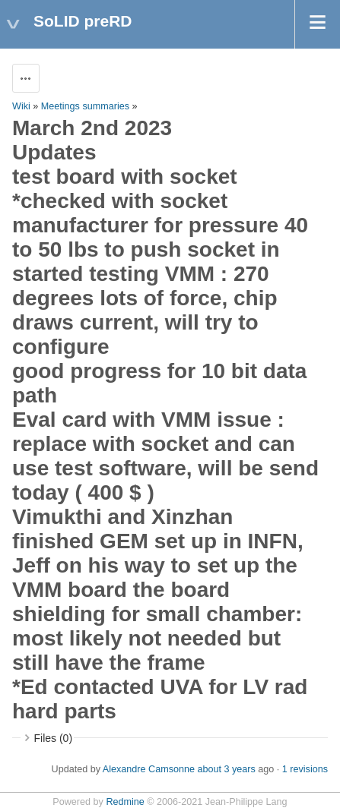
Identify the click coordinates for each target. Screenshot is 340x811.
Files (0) (53, 738)
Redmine (125, 802)
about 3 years (226, 769)
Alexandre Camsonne (149, 769)
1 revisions (305, 769)
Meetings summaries (85, 106)
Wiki (21, 106)
